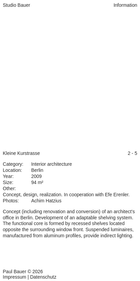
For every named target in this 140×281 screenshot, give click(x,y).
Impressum (14, 277)
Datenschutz (43, 277)
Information (125, 5)
